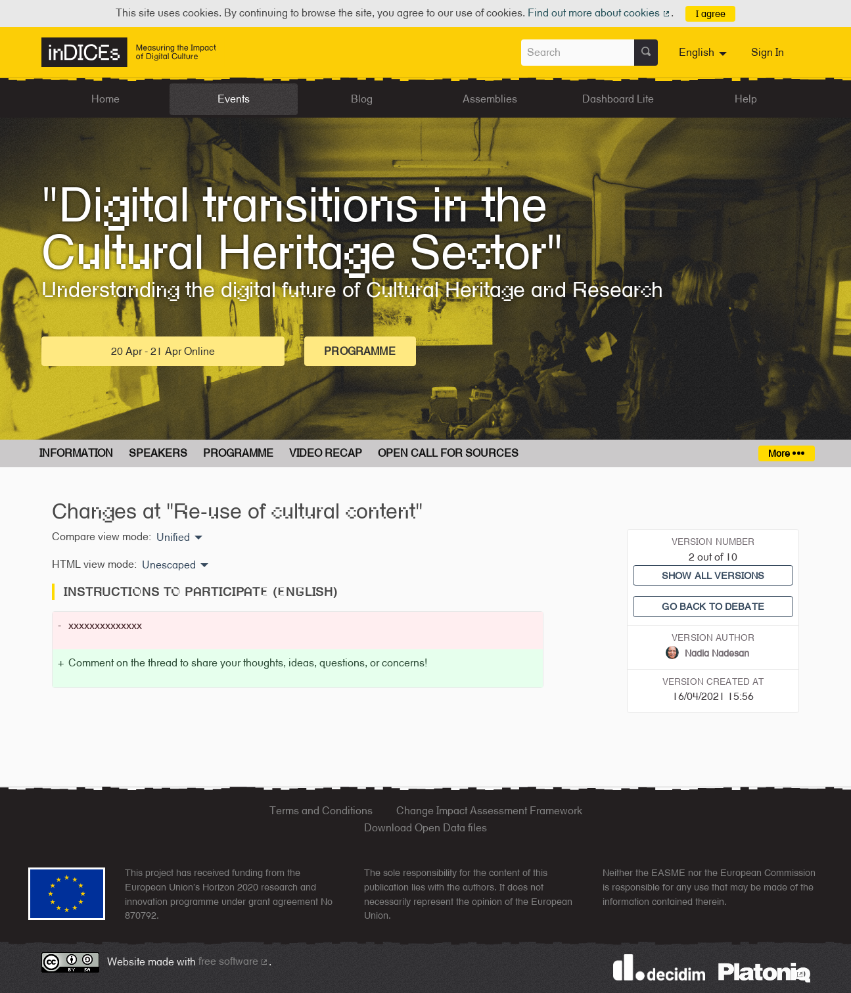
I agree (710, 13)
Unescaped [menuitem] (169, 565)
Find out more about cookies (599, 13)
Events (234, 99)
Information (76, 453)
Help (746, 99)
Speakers (158, 453)
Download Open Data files (425, 827)
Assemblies (490, 99)
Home (105, 99)
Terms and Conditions (321, 810)
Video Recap (325, 453)
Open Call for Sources (448, 453)
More (786, 453)
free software (233, 961)
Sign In (767, 52)
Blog (362, 99)
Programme (359, 351)
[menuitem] (704, 52)
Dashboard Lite (618, 99)
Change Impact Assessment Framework (489, 810)
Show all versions (713, 575)
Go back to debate (713, 606)
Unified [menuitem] (173, 537)
